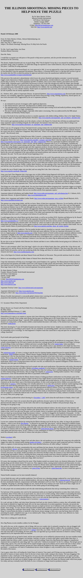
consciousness (43, 499)
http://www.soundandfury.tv (9, 221)
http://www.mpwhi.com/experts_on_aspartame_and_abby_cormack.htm (23, 142)
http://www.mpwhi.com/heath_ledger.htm (14, 171)
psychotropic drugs (7, 387)
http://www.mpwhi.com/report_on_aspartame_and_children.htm (32, 124)
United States (59, 344)
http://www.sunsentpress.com (56, 94)
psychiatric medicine (38, 368)
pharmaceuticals (65, 480)
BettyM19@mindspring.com (44, 25)
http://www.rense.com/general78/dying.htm (29, 293)
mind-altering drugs (47, 428)
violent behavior (6, 378)
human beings (14, 359)
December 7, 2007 (39, 397)
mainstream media (9, 352)
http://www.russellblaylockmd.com (12, 200)
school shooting (6, 347)
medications (12, 323)
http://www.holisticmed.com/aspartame (30, 288)
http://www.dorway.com (8, 284)
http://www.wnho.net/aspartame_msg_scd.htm (48, 198)
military (33, 530)
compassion (49, 372)
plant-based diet (57, 468)
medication (51, 385)
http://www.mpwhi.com (44, 27)
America (13, 384)
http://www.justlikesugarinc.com (24, 252)
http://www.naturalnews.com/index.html (13, 313)
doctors (15, 449)
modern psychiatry (35, 442)
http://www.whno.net (7, 282)
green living (36, 468)
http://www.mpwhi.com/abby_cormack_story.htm (35, 140)
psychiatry (9, 437)
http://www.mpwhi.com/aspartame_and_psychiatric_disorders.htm (59, 118)
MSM (11, 354)
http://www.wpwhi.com (8, 281)
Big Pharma (24, 423)
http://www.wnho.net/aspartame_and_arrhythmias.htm (51, 193)
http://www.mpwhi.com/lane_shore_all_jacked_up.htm (51, 226)
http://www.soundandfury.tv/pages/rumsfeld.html (16, 75)
